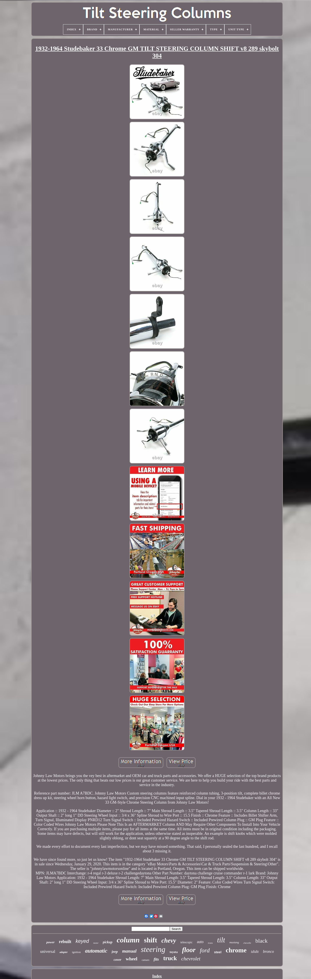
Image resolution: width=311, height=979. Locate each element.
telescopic (186, 942)
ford (205, 950)
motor (96, 943)
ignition (76, 952)
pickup (107, 942)
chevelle (247, 943)
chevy (168, 940)
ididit (255, 952)
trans (210, 943)
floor (189, 950)
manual (129, 951)
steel (217, 952)
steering (153, 949)
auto (200, 942)
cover (117, 959)
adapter (64, 952)
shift (150, 940)
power (50, 942)
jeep (115, 952)
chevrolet (190, 958)
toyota (174, 952)
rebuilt (65, 941)
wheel (131, 958)
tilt (221, 940)
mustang (234, 942)
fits (156, 959)
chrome (236, 950)
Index (157, 976)
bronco (268, 951)
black (261, 941)
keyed (82, 941)
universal (47, 951)
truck (170, 958)
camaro (145, 959)
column (128, 940)
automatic (96, 951)
